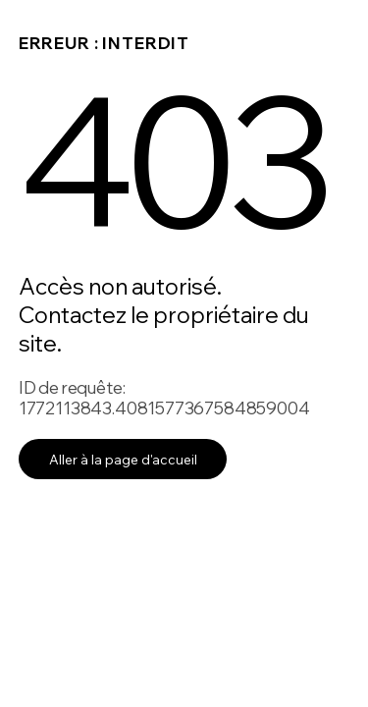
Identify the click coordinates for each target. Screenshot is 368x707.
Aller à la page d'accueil (123, 459)
